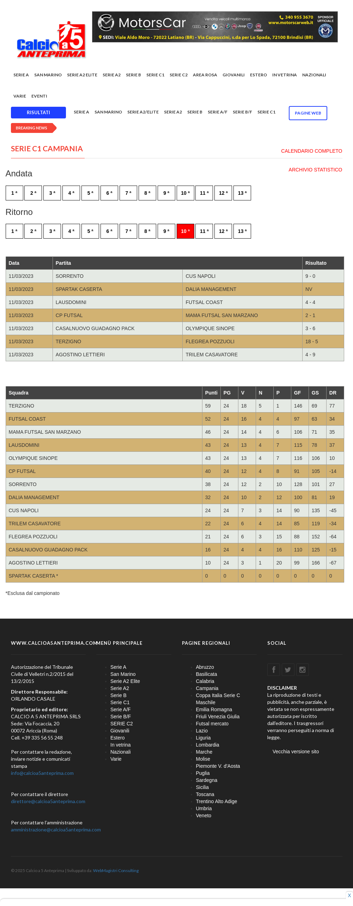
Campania (207, 688)
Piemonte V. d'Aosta (218, 766)
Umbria (204, 808)
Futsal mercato (212, 723)
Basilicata (206, 674)
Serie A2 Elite (82, 74)
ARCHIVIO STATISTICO (315, 170)
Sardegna (207, 780)
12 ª (223, 193)
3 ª (52, 193)
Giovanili (234, 74)
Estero (258, 74)
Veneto (204, 815)
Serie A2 (112, 74)
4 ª (71, 193)
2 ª (33, 193)
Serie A (21, 74)
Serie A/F (217, 112)
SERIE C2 (179, 74)
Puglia (203, 773)
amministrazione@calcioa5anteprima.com (56, 829)
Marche (204, 752)
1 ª (14, 193)
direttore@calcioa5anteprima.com (48, 801)
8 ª (147, 193)
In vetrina (284, 74)
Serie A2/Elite (143, 112)
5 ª (90, 193)
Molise (203, 759)
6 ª (109, 193)
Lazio (202, 730)
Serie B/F (242, 112)
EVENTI (39, 96)
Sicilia (202, 787)
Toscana (205, 794)
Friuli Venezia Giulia (218, 716)
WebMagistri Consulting (116, 870)
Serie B (133, 74)
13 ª (242, 193)
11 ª (204, 193)
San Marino (48, 74)
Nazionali (314, 74)
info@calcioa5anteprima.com (42, 773)
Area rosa (205, 74)
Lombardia (207, 745)
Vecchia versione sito (296, 751)
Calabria (205, 681)
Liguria (203, 738)
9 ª (166, 193)
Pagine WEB (308, 113)
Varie (19, 96)
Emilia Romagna (214, 709)
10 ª (185, 193)
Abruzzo (205, 667)
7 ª (128, 193)
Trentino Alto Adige (216, 801)
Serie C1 (155, 74)
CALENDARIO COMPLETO (311, 151)
